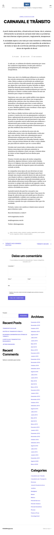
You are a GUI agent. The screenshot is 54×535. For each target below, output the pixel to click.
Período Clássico (35, 506)
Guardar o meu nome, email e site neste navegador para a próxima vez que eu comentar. (26, 295)
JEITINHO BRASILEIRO (9, 347)
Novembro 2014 (35, 365)
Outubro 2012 (35, 442)
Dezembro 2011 (35, 460)
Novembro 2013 (35, 402)
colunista (24, 234)
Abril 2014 (34, 386)
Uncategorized (35, 518)
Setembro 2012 (35, 445)
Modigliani (34, 494)
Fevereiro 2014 (35, 393)
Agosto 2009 (34, 464)
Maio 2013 (34, 420)
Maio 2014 (34, 383)
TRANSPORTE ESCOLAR (9, 331)
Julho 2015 (34, 340)
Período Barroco (35, 503)
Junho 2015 (34, 343)
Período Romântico (36, 509)
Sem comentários (37, 59)
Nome (10, 281)
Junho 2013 (34, 417)
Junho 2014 (34, 380)
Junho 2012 (34, 454)
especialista (34, 234)
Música (33, 500)
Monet (33, 497)
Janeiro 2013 (34, 433)
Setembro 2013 (35, 408)
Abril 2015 (34, 349)
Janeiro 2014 (34, 396)
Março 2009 (34, 467)
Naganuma (10, 531)
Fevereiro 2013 (35, 430)
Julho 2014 (34, 377)
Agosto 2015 (34, 337)
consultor (28, 234)
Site (9, 288)
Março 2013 (34, 427)
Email (29, 281)
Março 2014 (34, 389)
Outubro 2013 (35, 405)
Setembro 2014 (35, 371)
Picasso (33, 512)
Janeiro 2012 (34, 457)
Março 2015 (34, 352)
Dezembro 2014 (35, 362)
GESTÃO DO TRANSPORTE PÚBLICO (12, 334)
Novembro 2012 (35, 439)
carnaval (15, 234)
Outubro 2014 (35, 368)
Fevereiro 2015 (35, 356)
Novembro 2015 (35, 328)
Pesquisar (5, 315)
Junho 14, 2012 (26, 59)
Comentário (11, 268)
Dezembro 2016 (35, 325)
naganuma (16, 236)
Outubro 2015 (35, 331)
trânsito (21, 236)
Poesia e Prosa (35, 515)
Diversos (33, 484)
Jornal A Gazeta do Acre (27, 18)
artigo (11, 234)
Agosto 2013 (34, 411)
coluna (19, 234)
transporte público (28, 236)
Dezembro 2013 (35, 399)
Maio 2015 (34, 346)
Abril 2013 (34, 423)
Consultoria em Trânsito (38, 478)
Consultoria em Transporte (38, 481)
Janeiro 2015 (34, 359)
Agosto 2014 (34, 374)
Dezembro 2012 (35, 436)
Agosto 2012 (34, 448)
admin (17, 59)
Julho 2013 (34, 414)
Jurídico (33, 491)
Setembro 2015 (35, 334)
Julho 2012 (34, 451)
